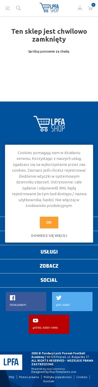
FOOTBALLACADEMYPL (18, 305)
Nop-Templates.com (62, 371)
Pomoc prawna (29, 377)
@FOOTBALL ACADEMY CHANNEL (45, 328)
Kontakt (49, 381)
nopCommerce (56, 368)
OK (49, 222)
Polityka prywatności (58, 377)
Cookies (81, 377)
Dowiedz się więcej (49, 235)
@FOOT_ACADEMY (63, 305)
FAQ (11, 377)
